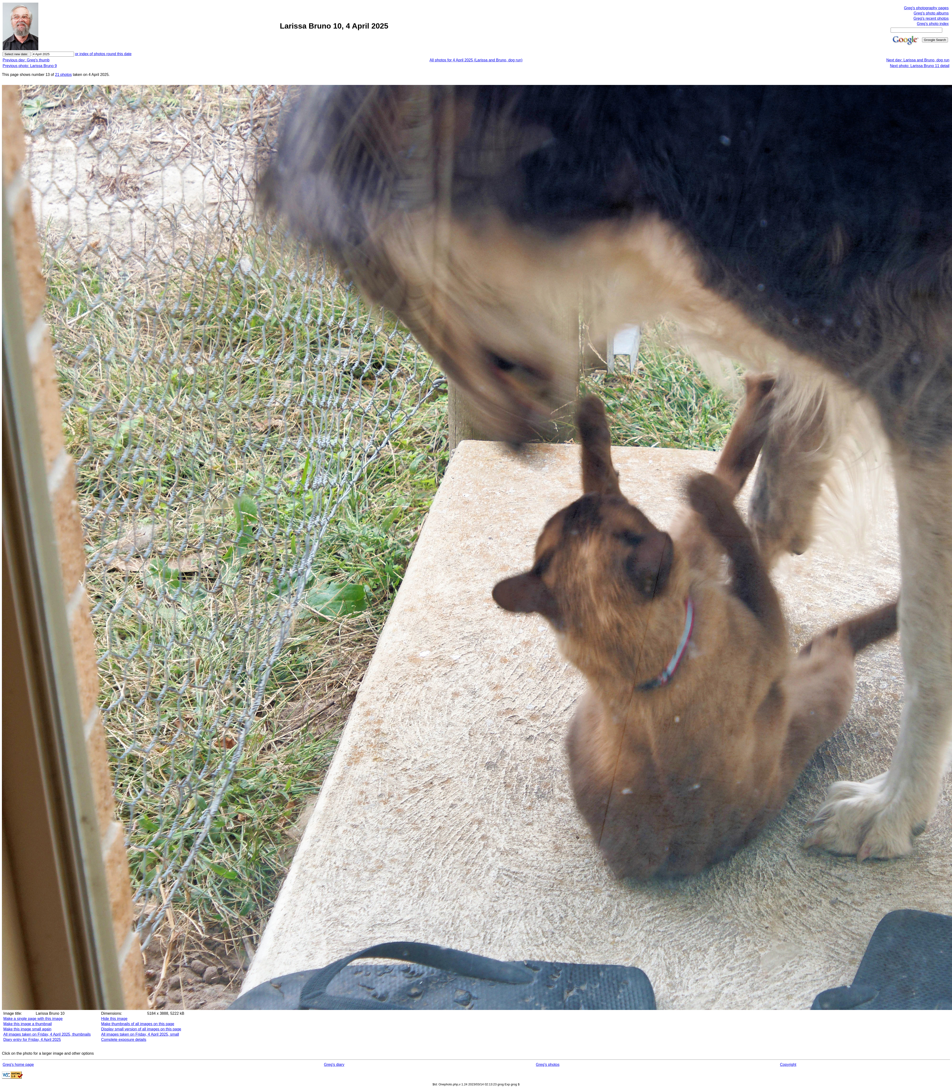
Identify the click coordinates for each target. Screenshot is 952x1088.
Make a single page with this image (33, 1019)
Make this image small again (27, 1029)
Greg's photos (548, 1065)
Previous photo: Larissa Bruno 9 (30, 66)
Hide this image (114, 1019)
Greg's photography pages (926, 8)
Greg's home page (18, 1065)
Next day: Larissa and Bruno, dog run (917, 60)
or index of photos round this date (103, 54)
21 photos (63, 75)
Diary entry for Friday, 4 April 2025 (32, 1040)
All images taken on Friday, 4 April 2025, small (140, 1034)
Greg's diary (334, 1065)
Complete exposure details (123, 1040)
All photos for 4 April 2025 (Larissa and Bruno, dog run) (476, 60)
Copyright (788, 1065)
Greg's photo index (933, 24)
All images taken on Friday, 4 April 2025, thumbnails (47, 1034)
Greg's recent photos (931, 18)
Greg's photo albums (931, 13)
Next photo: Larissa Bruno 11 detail (919, 66)
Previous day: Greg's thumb (26, 60)
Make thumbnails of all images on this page (137, 1024)
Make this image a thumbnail (27, 1024)
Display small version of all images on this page (141, 1029)
